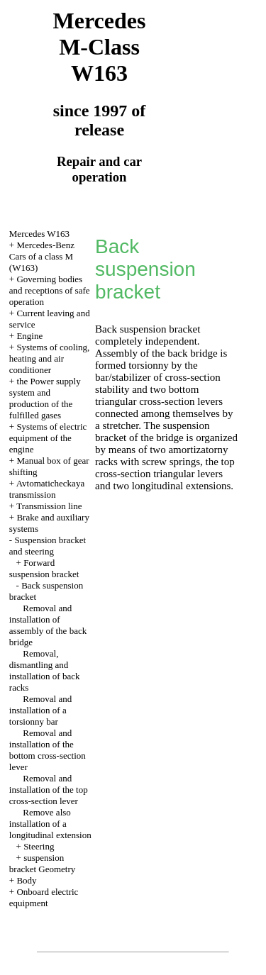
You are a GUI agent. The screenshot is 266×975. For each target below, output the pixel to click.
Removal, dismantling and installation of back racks (44, 670)
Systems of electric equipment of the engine (48, 438)
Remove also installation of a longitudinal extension (50, 823)
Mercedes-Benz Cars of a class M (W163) (41, 256)
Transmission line (49, 506)
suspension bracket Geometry (42, 863)
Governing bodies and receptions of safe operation (49, 290)
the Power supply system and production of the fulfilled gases (45, 398)
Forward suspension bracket (44, 568)
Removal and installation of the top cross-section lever (48, 789)
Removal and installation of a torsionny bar (40, 710)
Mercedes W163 (39, 233)
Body (26, 880)
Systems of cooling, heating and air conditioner (49, 358)
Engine (29, 335)
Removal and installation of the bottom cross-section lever (47, 750)
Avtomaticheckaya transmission (46, 489)
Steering (38, 846)
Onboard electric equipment (44, 897)
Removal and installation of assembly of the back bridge (48, 625)
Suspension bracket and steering (47, 546)
